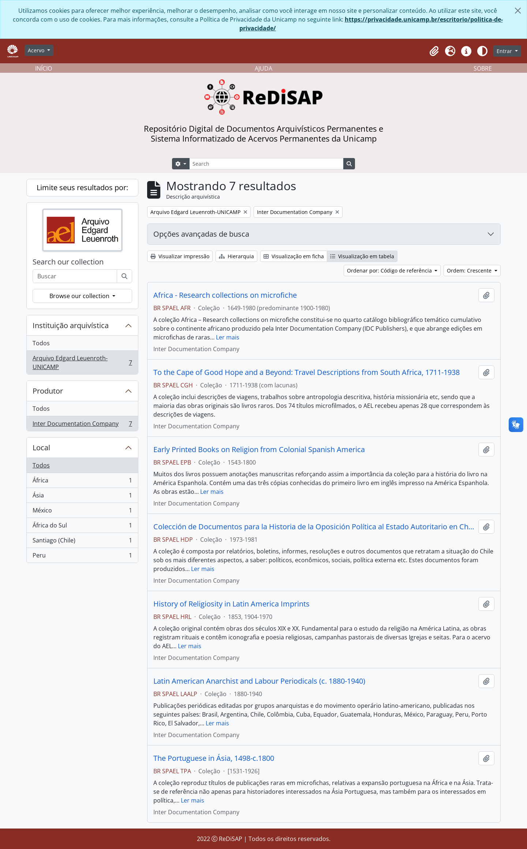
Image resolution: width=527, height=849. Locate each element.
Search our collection (68, 262)
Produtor (48, 391)
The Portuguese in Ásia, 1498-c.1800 (213, 758)
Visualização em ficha (294, 256)
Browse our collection (80, 296)
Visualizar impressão (179, 256)
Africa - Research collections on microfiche (225, 295)
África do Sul (82, 527)
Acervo (37, 50)
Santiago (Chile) (82, 542)
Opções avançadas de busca (201, 234)
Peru (82, 557)
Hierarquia (236, 256)
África (82, 482)
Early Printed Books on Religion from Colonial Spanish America (259, 449)
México (82, 512)
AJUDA (263, 68)
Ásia (82, 497)
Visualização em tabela (362, 256)
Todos (41, 343)
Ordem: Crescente (470, 270)
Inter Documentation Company (82, 425)
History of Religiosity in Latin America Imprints (231, 604)
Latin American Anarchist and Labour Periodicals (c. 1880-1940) (259, 681)
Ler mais (227, 337)
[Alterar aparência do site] (482, 51)
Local (41, 447)
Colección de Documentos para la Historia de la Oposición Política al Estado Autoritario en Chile (314, 526)
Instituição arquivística (71, 325)
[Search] (266, 163)
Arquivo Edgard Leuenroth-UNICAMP (82, 362)
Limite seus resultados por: (82, 187)
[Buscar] (124, 276)
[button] (434, 51)
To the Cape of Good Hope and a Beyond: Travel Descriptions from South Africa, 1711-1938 (306, 372)
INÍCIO (43, 68)
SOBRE (483, 68)
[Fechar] (518, 10)
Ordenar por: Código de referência (390, 270)
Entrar (505, 51)
